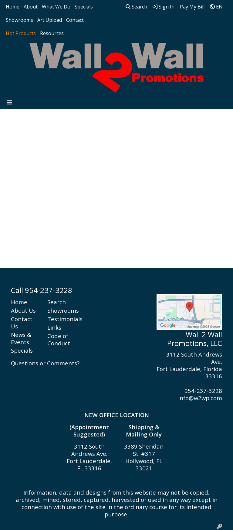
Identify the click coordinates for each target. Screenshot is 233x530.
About (31, 6)
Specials (84, 6)
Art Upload (49, 20)
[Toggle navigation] (9, 102)
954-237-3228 (203, 390)
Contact (75, 20)
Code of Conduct (58, 339)
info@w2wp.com (200, 398)
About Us (23, 310)
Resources (52, 33)
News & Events (21, 338)
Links (54, 327)
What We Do (56, 6)
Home (12, 6)
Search (136, 6)
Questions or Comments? (45, 363)
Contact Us (21, 322)
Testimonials (61, 319)
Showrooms (19, 20)
